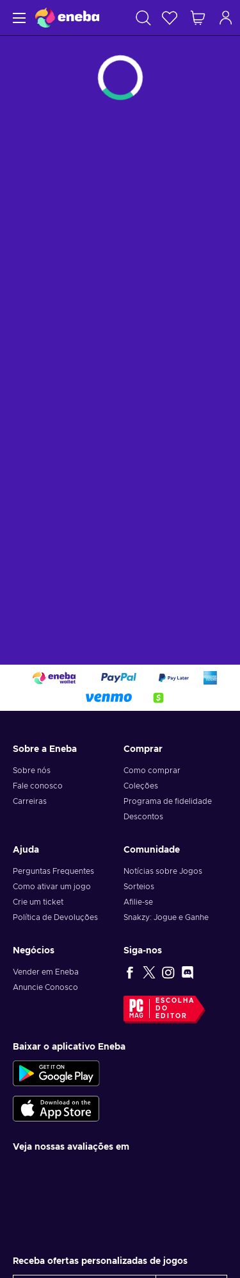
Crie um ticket (38, 902)
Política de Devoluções (55, 917)
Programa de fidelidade (168, 801)
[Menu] (17, 17)
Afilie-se (138, 902)
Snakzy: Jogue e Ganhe (166, 917)
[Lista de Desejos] (170, 17)
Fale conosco (38, 786)
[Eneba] (67, 18)
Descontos (143, 817)
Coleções (141, 786)
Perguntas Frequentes (53, 871)
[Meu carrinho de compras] (198, 17)
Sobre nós (32, 770)
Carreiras (30, 801)
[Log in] (226, 17)
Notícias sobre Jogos (163, 871)
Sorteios (139, 886)
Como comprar (152, 770)
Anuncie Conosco (45, 987)
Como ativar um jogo (52, 886)
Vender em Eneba (46, 972)
